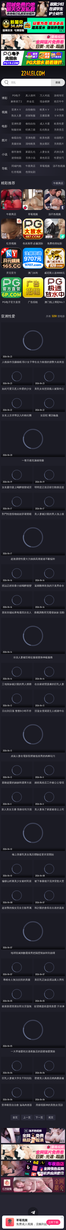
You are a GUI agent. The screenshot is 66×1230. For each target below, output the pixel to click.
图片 (4, 140)
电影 (4, 126)
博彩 (4, 98)
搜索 (57, 82)
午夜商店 (30, 166)
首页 (15, 1117)
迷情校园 (16, 157)
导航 (4, 168)
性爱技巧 (59, 157)
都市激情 (16, 151)
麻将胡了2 (16, 101)
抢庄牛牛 (59, 101)
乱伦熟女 (45, 129)
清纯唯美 (30, 143)
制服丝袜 (16, 129)
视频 (4, 112)
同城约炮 (16, 166)
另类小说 (30, 157)
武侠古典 (59, 151)
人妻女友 (45, 151)
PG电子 (16, 95)
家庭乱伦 (30, 151)
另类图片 (59, 143)
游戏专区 (59, 95)
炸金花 (30, 101)
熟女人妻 (16, 115)
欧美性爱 (59, 123)
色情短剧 (30, 171)
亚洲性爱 (16, 123)
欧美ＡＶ (45, 109)
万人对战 (45, 95)
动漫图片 (59, 137)
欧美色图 (45, 137)
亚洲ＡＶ (16, 109)
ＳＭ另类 (59, 115)
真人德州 (30, 95)
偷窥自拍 (16, 137)
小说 (4, 154)
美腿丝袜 (16, 143)
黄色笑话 (45, 157)
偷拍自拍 (30, 123)
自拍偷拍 (30, 109)
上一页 (27, 1117)
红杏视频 (16, 171)
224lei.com (33, 73)
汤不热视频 (59, 166)
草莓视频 (45, 166)
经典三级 (30, 129)
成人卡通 (45, 123)
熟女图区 (45, 143)
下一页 (39, 1117)
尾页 (50, 1117)
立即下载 (53, 1222)
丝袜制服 (30, 115)
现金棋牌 (45, 101)
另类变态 (59, 129)
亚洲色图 (30, 137)
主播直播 (45, 115)
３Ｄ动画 (59, 109)
